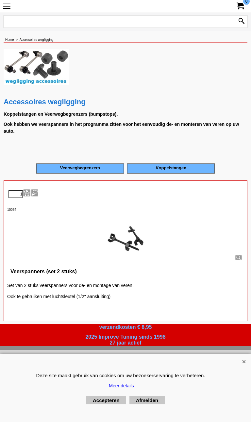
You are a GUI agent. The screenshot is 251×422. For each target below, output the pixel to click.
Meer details (121, 385)
